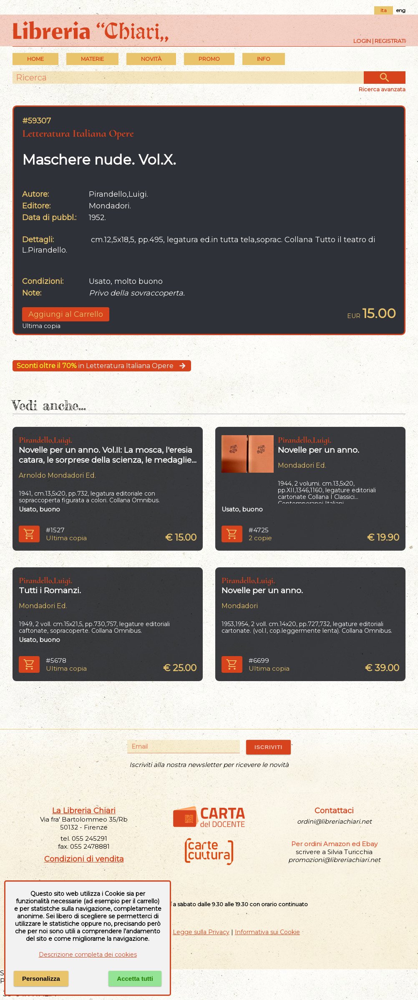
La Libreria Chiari (84, 810)
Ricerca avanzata (382, 89)
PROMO (209, 59)
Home (35, 59)
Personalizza (41, 978)
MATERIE (92, 59)
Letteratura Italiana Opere (78, 133)
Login (362, 41)
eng (400, 10)
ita (383, 10)
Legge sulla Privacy (201, 932)
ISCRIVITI (268, 747)
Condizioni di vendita (84, 859)
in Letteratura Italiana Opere (102, 366)
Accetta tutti (135, 978)
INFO (263, 59)
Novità (151, 59)
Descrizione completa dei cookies (88, 954)
